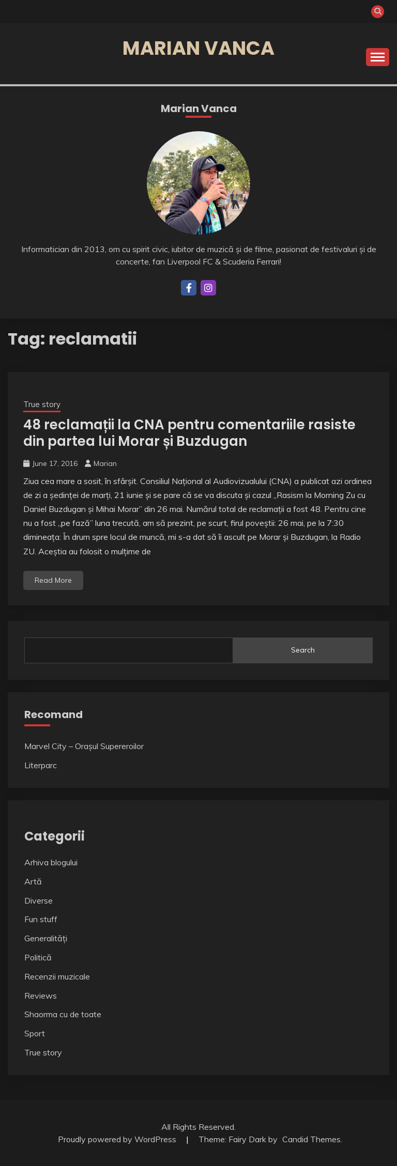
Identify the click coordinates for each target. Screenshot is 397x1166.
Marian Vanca (198, 48)
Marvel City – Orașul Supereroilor (84, 746)
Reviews (40, 995)
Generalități (45, 938)
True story (41, 404)
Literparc (40, 765)
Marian (105, 463)
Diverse (38, 900)
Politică (38, 957)
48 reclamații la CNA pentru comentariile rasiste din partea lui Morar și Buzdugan (189, 433)
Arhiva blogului (51, 862)
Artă (33, 881)
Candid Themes (311, 1139)
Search (303, 650)
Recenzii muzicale (57, 976)
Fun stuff (40, 919)
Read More (53, 580)
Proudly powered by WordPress (118, 1139)
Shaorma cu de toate (62, 1014)
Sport (34, 1033)
